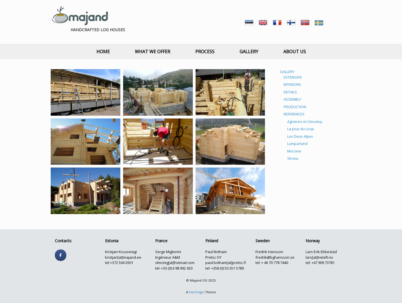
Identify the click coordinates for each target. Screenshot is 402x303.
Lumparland (297, 143)
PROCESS (205, 52)
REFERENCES (294, 114)
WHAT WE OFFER (152, 52)
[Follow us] (60, 255)
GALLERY (249, 52)
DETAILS (290, 91)
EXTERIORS (293, 77)
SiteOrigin (196, 292)
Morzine (294, 151)
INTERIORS (292, 84)
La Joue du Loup (300, 128)
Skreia (292, 158)
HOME (103, 52)
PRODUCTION (295, 106)
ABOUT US (294, 52)
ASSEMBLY (292, 99)
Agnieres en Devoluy (304, 121)
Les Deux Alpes (300, 136)
